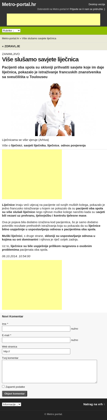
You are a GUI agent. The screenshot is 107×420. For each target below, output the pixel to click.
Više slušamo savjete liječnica (39, 38)
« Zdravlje (11, 46)
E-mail (6, 335)
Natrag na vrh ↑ (94, 404)
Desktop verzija (97, 4)
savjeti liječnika (35, 145)
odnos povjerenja (73, 145)
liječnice (53, 145)
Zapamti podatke (13, 386)
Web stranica (9, 346)
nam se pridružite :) (94, 9)
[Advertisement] (53, 20)
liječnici (16, 145)
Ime (5, 323)
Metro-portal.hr (19, 4)
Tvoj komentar (10, 357)
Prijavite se (76, 9)
